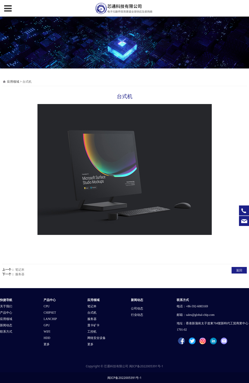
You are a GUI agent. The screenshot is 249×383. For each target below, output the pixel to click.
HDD (47, 338)
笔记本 (19, 269)
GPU (47, 325)
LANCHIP (50, 319)
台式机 (92, 312)
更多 (47, 344)
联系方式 (6, 331)
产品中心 (6, 312)
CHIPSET (50, 312)
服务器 (19, 274)
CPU (46, 306)
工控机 (92, 331)
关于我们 (6, 306)
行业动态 (138, 314)
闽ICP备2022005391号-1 (146, 366)
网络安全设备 (96, 338)
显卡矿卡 (93, 325)
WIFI (47, 331)
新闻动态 (6, 325)
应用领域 (13, 81)
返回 (239, 270)
